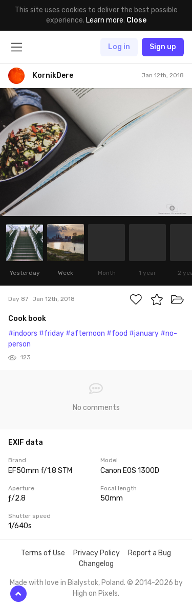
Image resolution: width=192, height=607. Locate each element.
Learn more (104, 20)
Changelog (96, 563)
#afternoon (85, 333)
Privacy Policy (96, 553)
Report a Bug (149, 553)
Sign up (163, 46)
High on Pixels (95, 593)
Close (136, 20)
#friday (51, 333)
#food (116, 333)
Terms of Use (43, 553)
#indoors (22, 333)
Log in (119, 46)
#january (144, 333)
